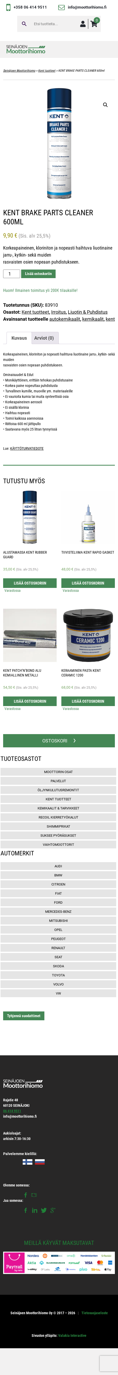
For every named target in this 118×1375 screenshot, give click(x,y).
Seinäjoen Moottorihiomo (19, 70)
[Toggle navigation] (107, 49)
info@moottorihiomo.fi (87, 7)
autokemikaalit (64, 319)
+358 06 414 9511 (30, 7)
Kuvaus (19, 338)
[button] (105, 105)
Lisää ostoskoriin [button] (30, 583)
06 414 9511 (12, 1111)
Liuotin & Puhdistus (88, 312)
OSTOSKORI (54, 740)
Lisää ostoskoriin (38, 273)
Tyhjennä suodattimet (23, 1016)
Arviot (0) (44, 338)
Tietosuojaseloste (94, 1313)
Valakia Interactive (72, 1335)
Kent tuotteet (46, 70)
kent (110, 319)
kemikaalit (93, 319)
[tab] (19, 338)
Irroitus (58, 312)
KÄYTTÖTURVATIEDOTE (27, 448)
